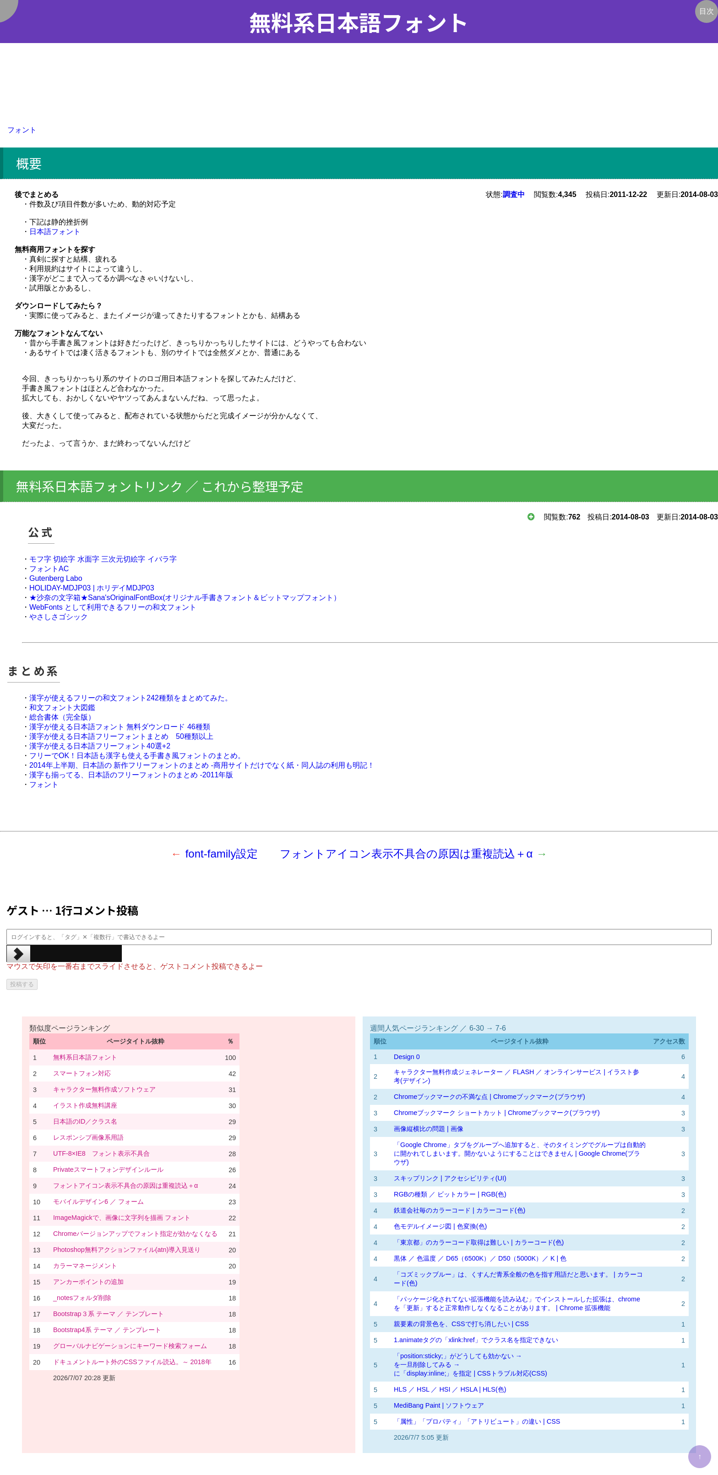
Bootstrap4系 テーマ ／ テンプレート (107, 1329)
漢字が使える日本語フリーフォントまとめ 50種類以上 (121, 736)
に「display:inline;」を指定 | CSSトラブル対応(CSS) (470, 1373)
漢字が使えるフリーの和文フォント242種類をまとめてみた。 (130, 698)
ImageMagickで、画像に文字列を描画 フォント (121, 1217)
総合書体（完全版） (62, 717)
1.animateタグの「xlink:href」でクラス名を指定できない (477, 1340)
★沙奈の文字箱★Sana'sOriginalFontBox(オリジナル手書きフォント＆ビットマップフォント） (185, 597)
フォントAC (49, 569)
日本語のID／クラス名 (85, 1121)
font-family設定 (221, 853)
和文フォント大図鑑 (62, 707)
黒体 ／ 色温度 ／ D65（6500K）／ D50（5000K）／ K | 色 (480, 1258)
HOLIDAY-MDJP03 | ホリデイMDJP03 (91, 588)
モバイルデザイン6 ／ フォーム (98, 1201)
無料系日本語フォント (85, 1057)
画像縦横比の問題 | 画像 (428, 1128)
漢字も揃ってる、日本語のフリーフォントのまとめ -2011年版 (131, 775)
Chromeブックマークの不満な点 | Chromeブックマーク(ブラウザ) (489, 1096)
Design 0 (407, 1056)
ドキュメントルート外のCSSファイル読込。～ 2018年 (132, 1362)
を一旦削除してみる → (427, 1364)
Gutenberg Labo (55, 578)
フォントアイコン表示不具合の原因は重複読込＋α (406, 853)
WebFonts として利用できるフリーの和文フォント (112, 607)
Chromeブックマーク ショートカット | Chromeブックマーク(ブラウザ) (497, 1112)
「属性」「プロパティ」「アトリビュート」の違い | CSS (477, 1421)
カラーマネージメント (85, 1265)
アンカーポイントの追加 (88, 1281)
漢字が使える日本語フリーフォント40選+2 (99, 746)
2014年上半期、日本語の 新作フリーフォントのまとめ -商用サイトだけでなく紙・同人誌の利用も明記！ (202, 765)
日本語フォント (55, 231)
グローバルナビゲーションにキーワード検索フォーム (130, 1345)
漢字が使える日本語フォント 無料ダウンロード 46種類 (119, 727)
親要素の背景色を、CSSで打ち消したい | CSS (461, 1324)
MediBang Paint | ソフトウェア (439, 1405)
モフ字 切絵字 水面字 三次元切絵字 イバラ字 (103, 559)
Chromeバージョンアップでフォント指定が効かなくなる (135, 1233)
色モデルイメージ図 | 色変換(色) (440, 1226)
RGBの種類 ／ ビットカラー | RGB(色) (450, 1194)
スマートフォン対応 (82, 1073)
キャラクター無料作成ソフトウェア (104, 1089)
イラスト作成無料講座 (85, 1105)
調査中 (514, 194)
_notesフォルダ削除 (82, 1297)
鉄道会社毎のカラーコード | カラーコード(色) (459, 1210)
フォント (22, 130)
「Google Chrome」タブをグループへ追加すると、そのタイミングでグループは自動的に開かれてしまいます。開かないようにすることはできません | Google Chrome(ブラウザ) (520, 1153)
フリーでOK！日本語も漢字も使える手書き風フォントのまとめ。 (137, 755)
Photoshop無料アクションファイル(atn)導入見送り (127, 1249)
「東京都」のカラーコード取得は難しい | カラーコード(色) (479, 1242)
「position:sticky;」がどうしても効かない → (458, 1356)
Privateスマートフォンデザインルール (108, 1169)
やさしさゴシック (58, 617)
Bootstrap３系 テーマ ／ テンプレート (108, 1313)
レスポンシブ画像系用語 (88, 1137)
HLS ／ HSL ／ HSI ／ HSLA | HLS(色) (450, 1389)
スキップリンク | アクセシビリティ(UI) (450, 1178)
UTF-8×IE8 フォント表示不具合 (101, 1153)
